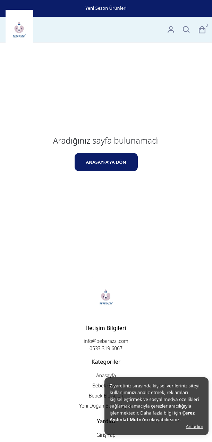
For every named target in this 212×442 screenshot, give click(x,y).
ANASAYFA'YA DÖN (106, 162)
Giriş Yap (106, 435)
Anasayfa (106, 375)
